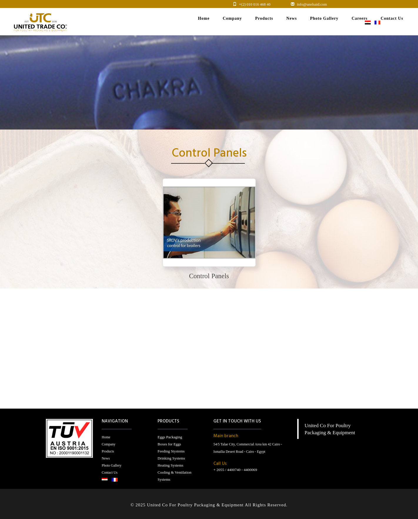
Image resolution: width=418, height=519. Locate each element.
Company (109, 444)
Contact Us (110, 472)
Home (106, 437)
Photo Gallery (111, 465)
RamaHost (219, 512)
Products (108, 451)
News (106, 458)
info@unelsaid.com (312, 4)
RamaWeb (198, 512)
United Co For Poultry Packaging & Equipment (196, 505)
